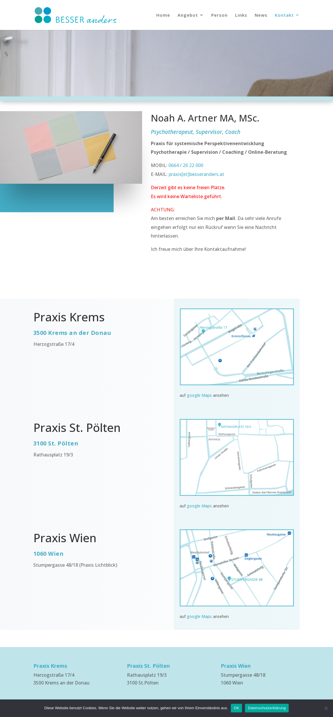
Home (163, 15)
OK (236, 708)
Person (219, 15)
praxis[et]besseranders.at (196, 174)
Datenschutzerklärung (267, 708)
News (261, 15)
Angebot (188, 15)
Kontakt (284, 15)
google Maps (199, 395)
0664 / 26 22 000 (185, 165)
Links (241, 15)
